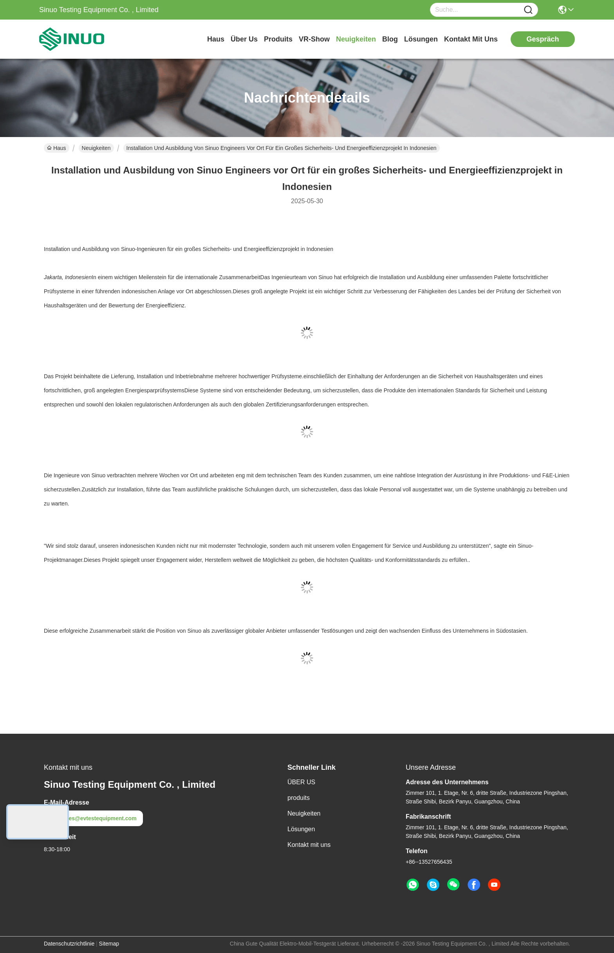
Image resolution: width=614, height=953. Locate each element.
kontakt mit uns (471, 39)
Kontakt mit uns (308, 844)
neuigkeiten (356, 39)
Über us (244, 39)
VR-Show (314, 39)
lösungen (421, 39)
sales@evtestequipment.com (93, 818)
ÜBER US (301, 782)
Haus (215, 39)
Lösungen (301, 829)
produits (278, 39)
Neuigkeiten (96, 148)
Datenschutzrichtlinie (69, 943)
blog (390, 39)
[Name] (528, 10)
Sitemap (109, 943)
